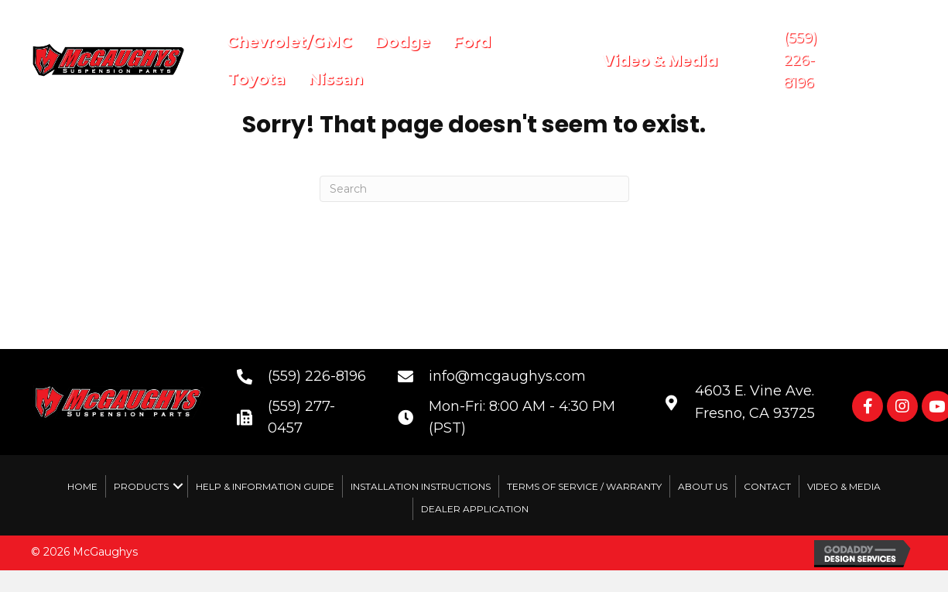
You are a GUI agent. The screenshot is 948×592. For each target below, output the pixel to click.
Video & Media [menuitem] (844, 486)
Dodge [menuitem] (402, 42)
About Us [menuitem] (702, 486)
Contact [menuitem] (767, 486)
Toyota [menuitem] (257, 79)
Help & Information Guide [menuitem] (265, 486)
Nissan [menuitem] (335, 79)
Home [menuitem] (82, 486)
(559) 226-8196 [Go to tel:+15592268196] (317, 376)
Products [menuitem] (141, 486)
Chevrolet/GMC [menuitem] (289, 42)
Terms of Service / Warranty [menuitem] (584, 486)
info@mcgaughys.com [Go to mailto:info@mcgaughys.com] (507, 376)
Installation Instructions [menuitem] (421, 486)
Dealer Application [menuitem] (475, 509)
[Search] (474, 189)
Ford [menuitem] (472, 42)
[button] (867, 406)
